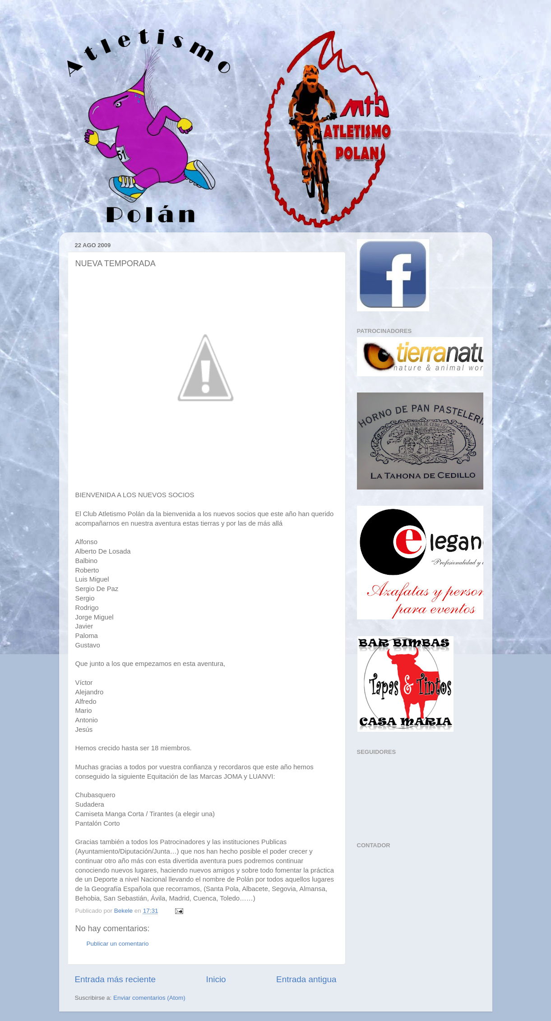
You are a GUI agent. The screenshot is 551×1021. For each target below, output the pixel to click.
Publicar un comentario (118, 943)
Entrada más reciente (115, 979)
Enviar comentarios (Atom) (149, 997)
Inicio (216, 979)
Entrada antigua (306, 979)
